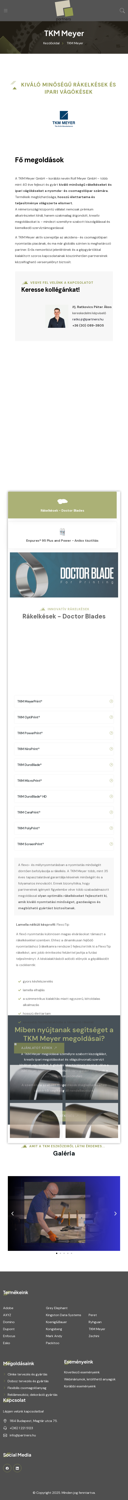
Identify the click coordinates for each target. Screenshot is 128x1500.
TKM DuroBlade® (65, 1121)
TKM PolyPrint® (65, 1184)
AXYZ (7, 1315)
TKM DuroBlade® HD (65, 1153)
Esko (6, 1343)
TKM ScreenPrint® (65, 1200)
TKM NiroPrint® (65, 1105)
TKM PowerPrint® (65, 1089)
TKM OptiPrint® (65, 1073)
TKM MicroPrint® (65, 1137)
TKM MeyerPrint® (65, 1057)
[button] (56, 1253)
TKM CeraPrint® (65, 1168)
